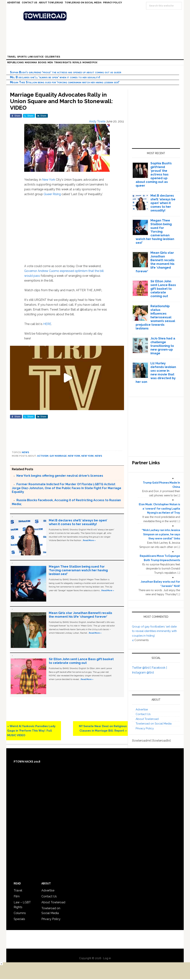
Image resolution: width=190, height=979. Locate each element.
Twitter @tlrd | (142, 667)
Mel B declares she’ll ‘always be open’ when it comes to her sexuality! (55, 77)
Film (17, 896)
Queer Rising (52, 194)
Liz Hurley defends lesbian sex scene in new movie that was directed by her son (156, 372)
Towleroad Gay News (96, 16)
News (25, 452)
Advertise (142, 709)
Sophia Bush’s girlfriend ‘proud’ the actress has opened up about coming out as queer (65, 72)
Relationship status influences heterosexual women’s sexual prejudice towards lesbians (155, 317)
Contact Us (143, 714)
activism (42, 456)
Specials (19, 919)
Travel (18, 890)
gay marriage (58, 456)
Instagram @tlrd (143, 672)
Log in (107, 958)
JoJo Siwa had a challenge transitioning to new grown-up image (162, 345)
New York (48, 179)
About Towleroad (147, 719)
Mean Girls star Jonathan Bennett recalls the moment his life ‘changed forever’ (80, 614)
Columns (20, 913)
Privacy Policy (145, 728)
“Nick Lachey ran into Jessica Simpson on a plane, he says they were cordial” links (161, 534)
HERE (47, 324)
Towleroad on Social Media (154, 723)
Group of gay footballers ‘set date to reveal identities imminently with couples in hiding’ (154, 631)
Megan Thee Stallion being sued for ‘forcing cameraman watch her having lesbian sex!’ (65, 82)
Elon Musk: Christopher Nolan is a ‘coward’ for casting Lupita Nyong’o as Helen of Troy (159, 508)
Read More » (89, 540)
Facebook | (159, 667)
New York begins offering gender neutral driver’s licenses (59, 475)
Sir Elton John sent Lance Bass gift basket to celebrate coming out (81, 661)
